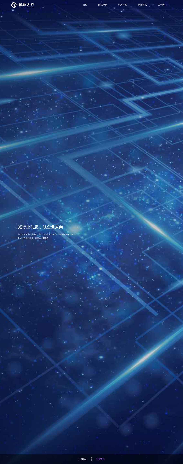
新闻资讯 (142, 5)
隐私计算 (102, 5)
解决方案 (122, 5)
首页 (85, 5)
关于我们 (162, 5)
